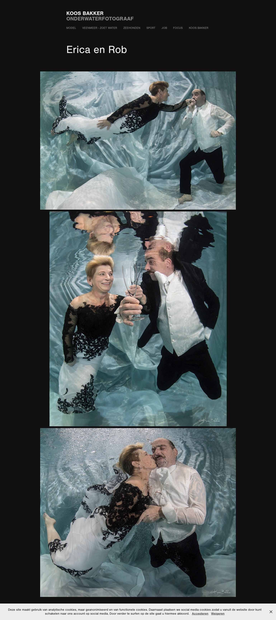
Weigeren (218, 614)
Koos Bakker (85, 13)
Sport (150, 28)
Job (164, 28)
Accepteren (200, 614)
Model (71, 28)
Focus (178, 28)
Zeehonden (131, 28)
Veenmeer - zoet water (99, 28)
